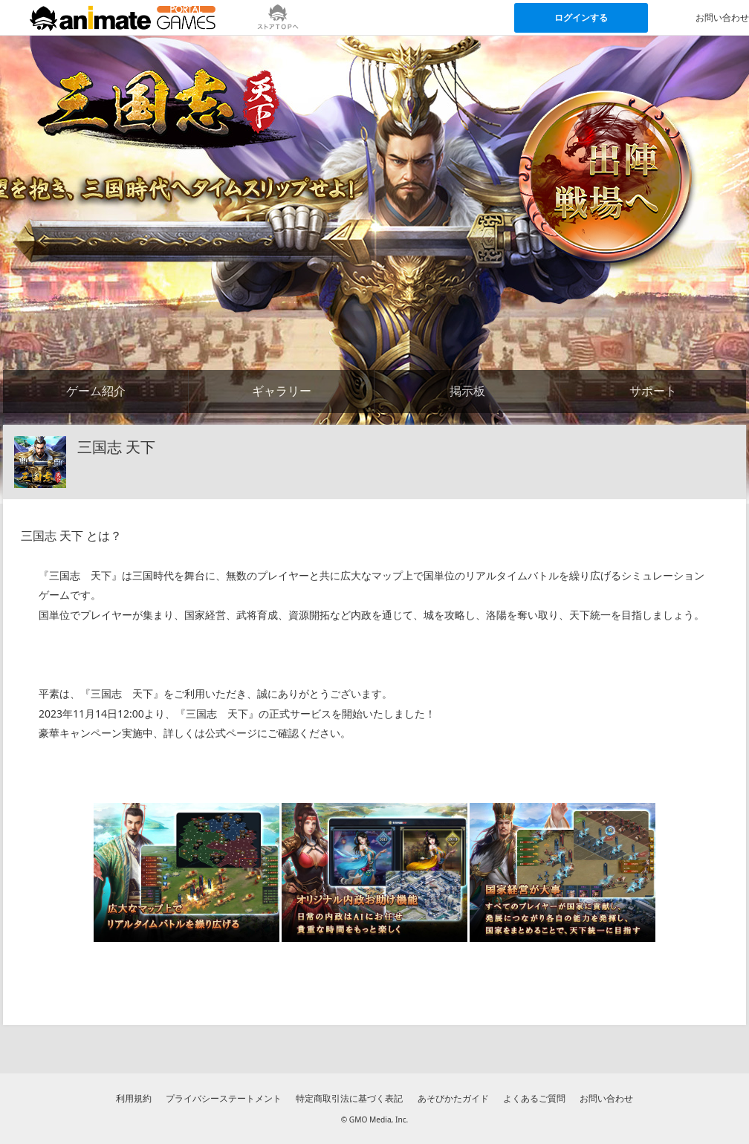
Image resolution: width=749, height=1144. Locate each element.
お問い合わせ (606, 1098)
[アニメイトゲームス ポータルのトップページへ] (122, 18)
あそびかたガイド (453, 1098)
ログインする (581, 17)
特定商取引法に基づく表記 (349, 1098)
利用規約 (134, 1098)
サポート (653, 391)
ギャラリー (281, 391)
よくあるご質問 (534, 1098)
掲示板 (467, 391)
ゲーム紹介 (96, 391)
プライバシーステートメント (224, 1098)
